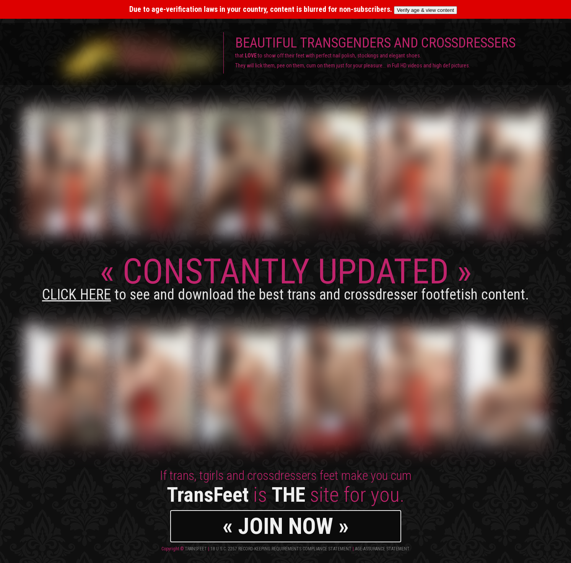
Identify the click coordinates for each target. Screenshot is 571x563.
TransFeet (196, 549)
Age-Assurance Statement (382, 549)
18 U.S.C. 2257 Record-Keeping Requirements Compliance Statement (280, 549)
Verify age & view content (425, 10)
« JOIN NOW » (286, 526)
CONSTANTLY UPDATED (285, 277)
